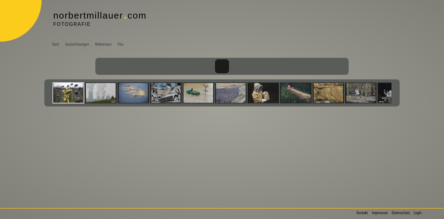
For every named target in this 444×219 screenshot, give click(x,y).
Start (55, 44)
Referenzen (103, 44)
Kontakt (362, 212)
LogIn (418, 212)
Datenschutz (401, 212)
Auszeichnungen (77, 44)
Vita (120, 44)
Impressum (380, 212)
